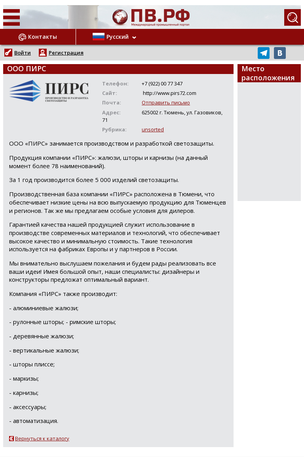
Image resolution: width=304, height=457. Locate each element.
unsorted (153, 129)
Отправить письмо (166, 102)
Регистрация (66, 52)
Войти (22, 52)
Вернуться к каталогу (42, 438)
